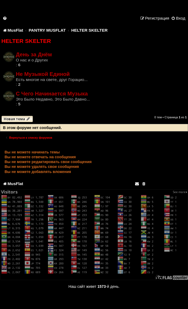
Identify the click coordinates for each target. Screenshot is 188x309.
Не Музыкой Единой (43, 74)
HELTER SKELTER (26, 41)
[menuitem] (5, 18)
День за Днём (34, 54)
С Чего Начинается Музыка (52, 94)
